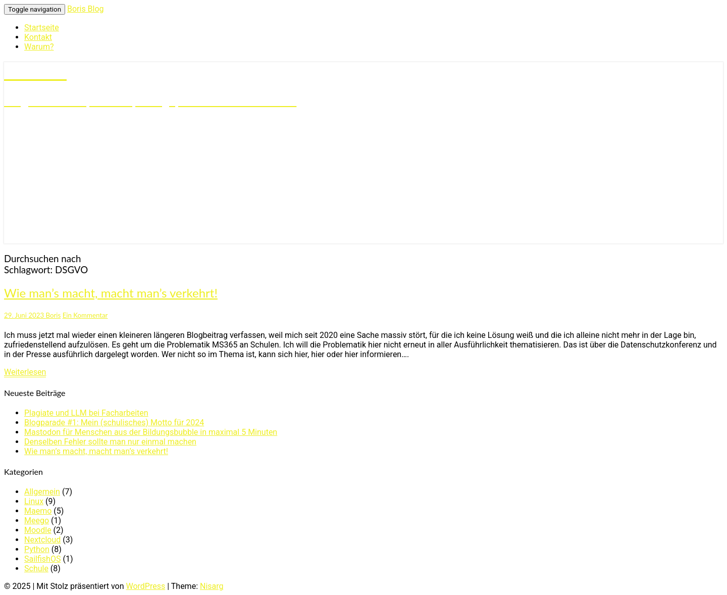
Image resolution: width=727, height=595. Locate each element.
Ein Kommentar (85, 315)
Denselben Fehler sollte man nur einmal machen (110, 442)
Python (36, 549)
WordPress (145, 586)
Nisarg (212, 586)
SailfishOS (42, 559)
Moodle (37, 530)
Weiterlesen (25, 372)
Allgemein (42, 492)
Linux (33, 501)
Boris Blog (85, 9)
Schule (36, 568)
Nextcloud (42, 539)
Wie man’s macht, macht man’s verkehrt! (111, 292)
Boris (53, 315)
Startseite (41, 27)
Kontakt (38, 37)
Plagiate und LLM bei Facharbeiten (86, 413)
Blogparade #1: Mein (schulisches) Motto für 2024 (114, 422)
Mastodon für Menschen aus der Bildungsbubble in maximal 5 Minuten (150, 432)
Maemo (37, 511)
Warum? (39, 47)
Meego (36, 520)
